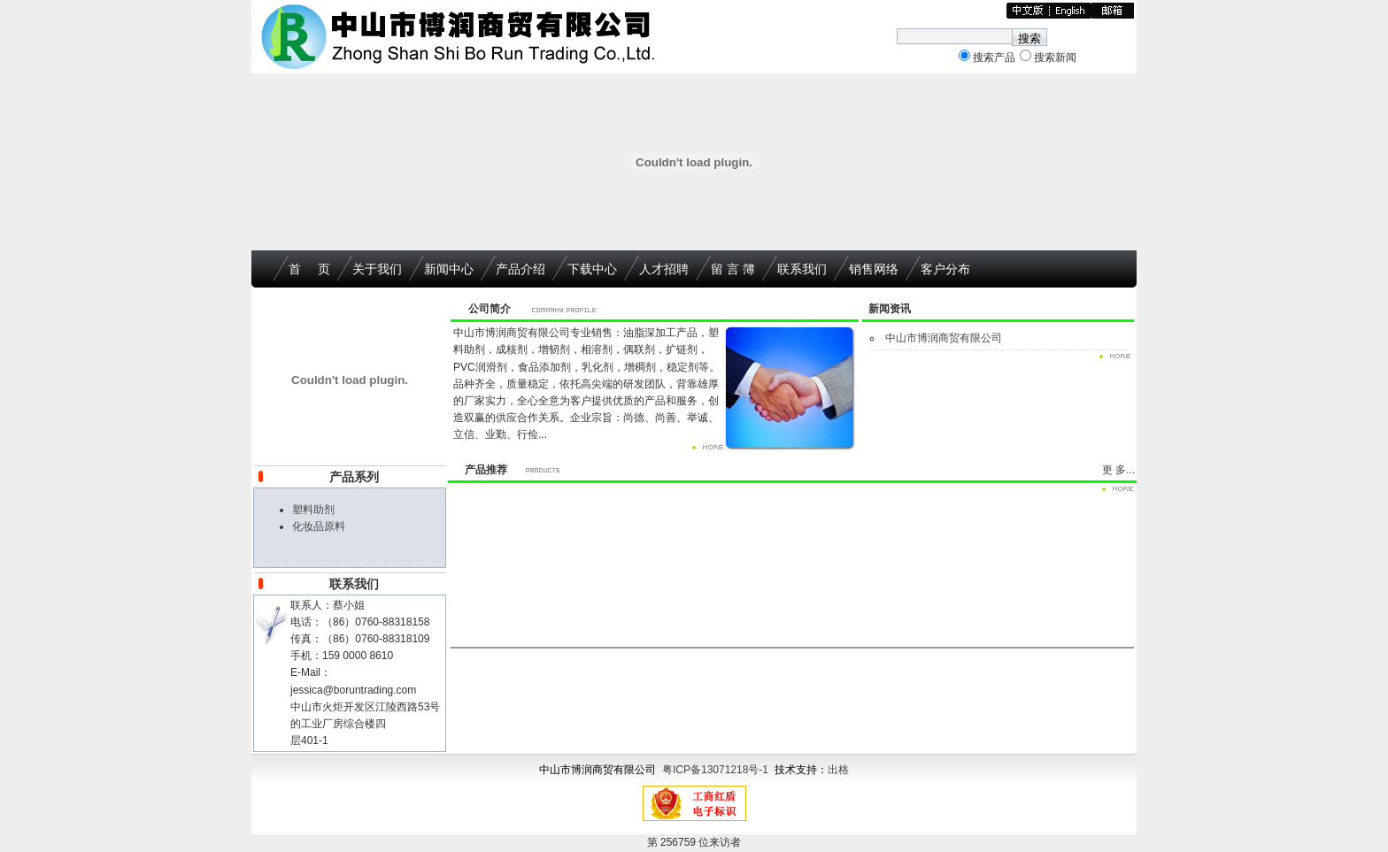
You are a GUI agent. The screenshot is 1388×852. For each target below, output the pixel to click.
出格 (838, 770)
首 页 (309, 269)
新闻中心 (449, 269)
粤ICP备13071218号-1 (715, 770)
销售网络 (873, 269)
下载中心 (592, 269)
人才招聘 (664, 269)
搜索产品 (994, 57)
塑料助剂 (313, 509)
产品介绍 (520, 269)
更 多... (1118, 470)
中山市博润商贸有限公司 (943, 338)
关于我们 (377, 269)
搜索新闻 (1055, 57)
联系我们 (802, 269)
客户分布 (945, 269)
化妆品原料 (318, 526)
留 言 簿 (733, 269)
